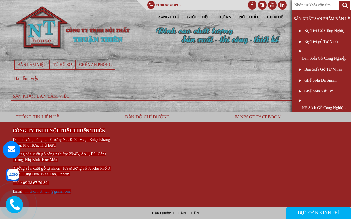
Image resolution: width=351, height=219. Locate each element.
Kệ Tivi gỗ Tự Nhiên (321, 41)
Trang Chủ (167, 17)
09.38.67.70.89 (167, 5)
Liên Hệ (275, 17)
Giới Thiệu (198, 17)
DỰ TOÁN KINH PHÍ (318, 212)
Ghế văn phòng (95, 65)
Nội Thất (249, 17)
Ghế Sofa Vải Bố (318, 91)
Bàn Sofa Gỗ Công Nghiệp (324, 58)
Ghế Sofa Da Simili (320, 80)
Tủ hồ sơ (62, 65)
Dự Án (224, 17)
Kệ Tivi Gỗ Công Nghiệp (325, 31)
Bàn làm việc (32, 65)
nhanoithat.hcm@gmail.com (48, 191)
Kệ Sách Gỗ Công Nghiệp (324, 108)
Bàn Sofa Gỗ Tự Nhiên (323, 69)
